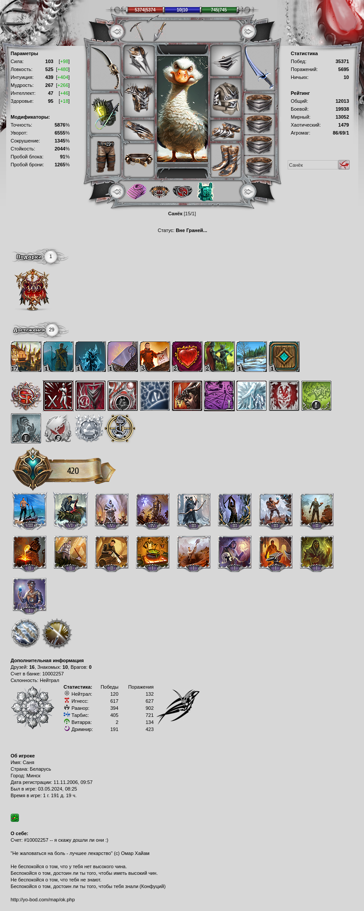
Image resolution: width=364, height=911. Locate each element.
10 (65, 667)
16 (31, 667)
